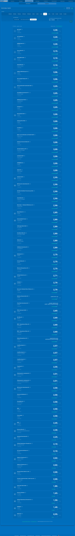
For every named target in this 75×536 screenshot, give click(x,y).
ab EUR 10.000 (33, 19)
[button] (37, 31)
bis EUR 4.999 (16, 19)
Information (28, 3)
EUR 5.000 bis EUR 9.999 (25, 19)
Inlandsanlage (19, 32)
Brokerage (37, 1)
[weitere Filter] (71, 21)
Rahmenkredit (54, 1)
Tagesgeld (21, 1)
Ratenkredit (62, 1)
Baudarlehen (71, 1)
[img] (55, 173)
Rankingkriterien (34, 521)
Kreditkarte (46, 1)
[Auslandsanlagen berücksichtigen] (53, 20)
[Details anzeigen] (60, 31)
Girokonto (12, 1)
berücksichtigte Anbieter (26, 521)
